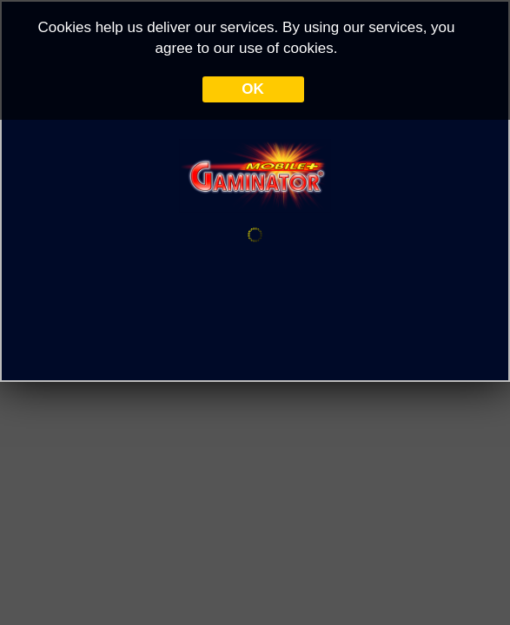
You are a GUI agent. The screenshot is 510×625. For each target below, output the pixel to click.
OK (253, 89)
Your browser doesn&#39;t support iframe (255, 312)
